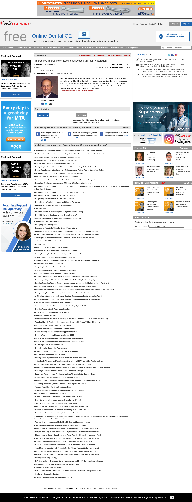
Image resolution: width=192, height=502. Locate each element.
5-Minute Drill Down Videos (55, 48)
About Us (143, 24)
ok (172, 497)
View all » (126, 127)
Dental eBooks (87, 48)
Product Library (102, 48)
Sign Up (186, 24)
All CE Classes (7, 48)
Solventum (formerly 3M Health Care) (59, 73)
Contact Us (153, 24)
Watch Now (16, 94)
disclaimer (65, 91)
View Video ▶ (43, 115)
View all (148, 55)
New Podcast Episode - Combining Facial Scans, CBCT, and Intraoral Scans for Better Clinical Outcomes (162, 65)
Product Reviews (117, 48)
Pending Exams (132, 48)
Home (135, 24)
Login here (97, 122)
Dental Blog (38, 48)
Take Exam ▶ (81, 115)
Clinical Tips (74, 48)
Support (162, 24)
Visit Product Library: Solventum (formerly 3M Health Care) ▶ (104, 55)
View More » (184, 148)
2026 (106, 67)
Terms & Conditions (111, 488)
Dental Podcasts (24, 48)
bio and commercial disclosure (81, 91)
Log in (175, 24)
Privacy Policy (97, 488)
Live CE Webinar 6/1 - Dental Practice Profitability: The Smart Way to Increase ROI (162, 60)
